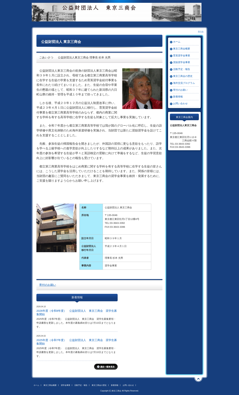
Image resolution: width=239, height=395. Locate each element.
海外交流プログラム (184, 83)
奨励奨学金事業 (181, 62)
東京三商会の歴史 (183, 76)
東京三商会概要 (181, 48)
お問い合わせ (180, 103)
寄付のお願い (47, 284)
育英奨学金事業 (181, 55)
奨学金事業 (65, 385)
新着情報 (178, 96)
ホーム (201, 31)
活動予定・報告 (181, 69)
